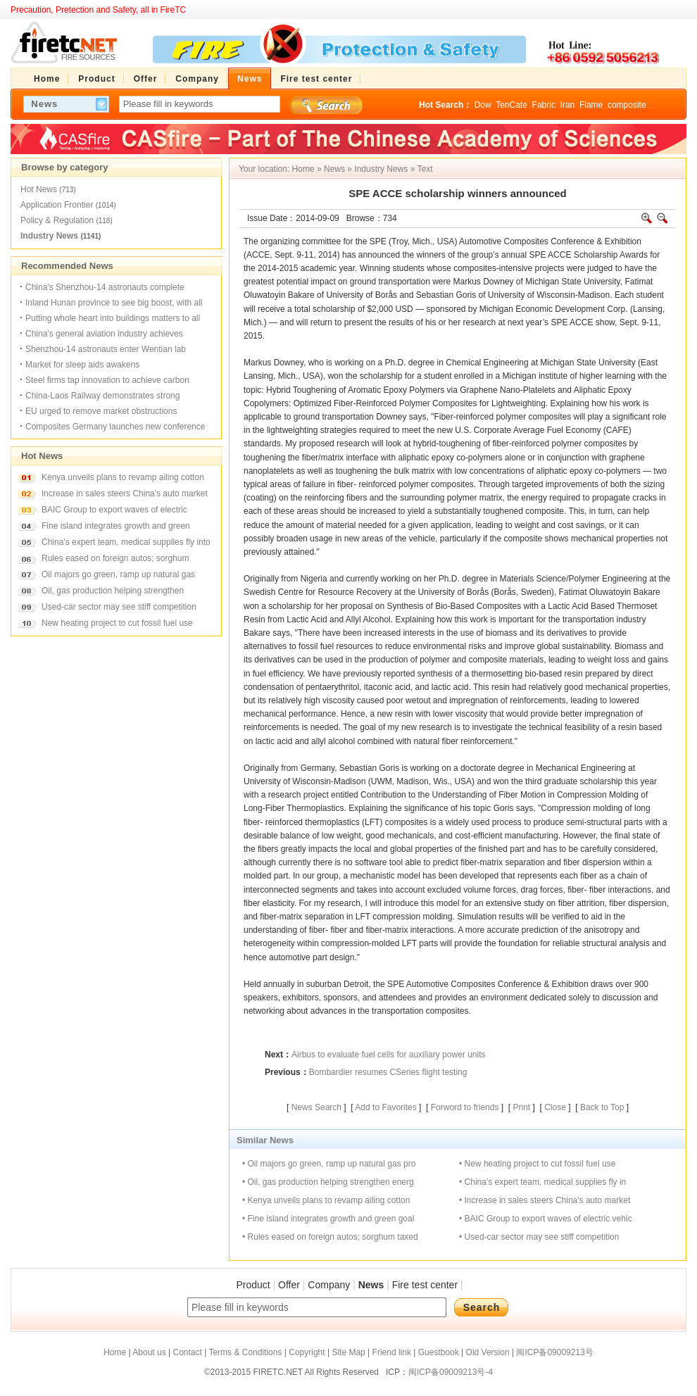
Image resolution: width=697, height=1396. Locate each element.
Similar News (265, 1140)
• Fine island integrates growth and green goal (328, 1219)
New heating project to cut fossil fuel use (117, 623)
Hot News (38, 189)
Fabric (543, 105)
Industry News (49, 236)
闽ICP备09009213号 (554, 1352)
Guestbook (438, 1352)
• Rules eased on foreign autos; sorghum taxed (330, 1237)
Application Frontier (56, 205)
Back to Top (602, 1107)
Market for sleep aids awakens (82, 365)
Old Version (488, 1352)
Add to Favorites (385, 1107)
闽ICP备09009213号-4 (450, 1372)
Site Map (348, 1352)
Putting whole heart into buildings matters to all (112, 318)
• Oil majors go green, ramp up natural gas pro (328, 1164)
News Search (316, 1107)
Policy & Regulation (57, 220)
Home (303, 169)
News (334, 169)
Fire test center (425, 1284)
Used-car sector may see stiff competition (119, 607)
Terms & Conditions (245, 1352)
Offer (289, 1284)
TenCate (511, 105)
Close (555, 1107)
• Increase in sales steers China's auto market (544, 1200)
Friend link (391, 1352)
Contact (186, 1352)
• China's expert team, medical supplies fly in (542, 1182)
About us (148, 1352)
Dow (483, 105)
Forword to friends (465, 1107)
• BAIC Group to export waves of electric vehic (545, 1219)
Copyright (307, 1352)
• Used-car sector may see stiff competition (539, 1237)
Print (521, 1107)
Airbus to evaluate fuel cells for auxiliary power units (388, 1054)
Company (329, 1284)
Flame (591, 105)
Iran (567, 105)
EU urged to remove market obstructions (101, 411)
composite (627, 105)
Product (253, 1284)
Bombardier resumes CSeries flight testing (388, 1072)
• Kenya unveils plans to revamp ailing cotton (326, 1200)
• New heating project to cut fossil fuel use (537, 1164)
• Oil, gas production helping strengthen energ (328, 1182)
